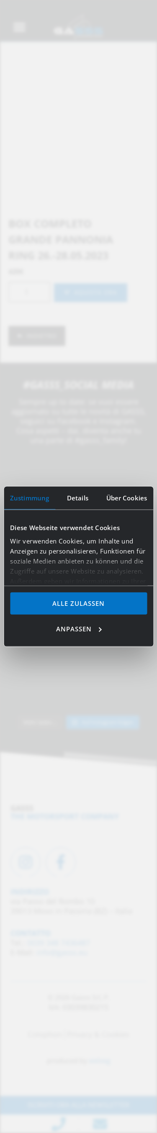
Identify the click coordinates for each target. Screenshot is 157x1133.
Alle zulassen (78, 603)
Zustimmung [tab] (29, 498)
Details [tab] (77, 498)
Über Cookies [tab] (126, 498)
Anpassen (79, 628)
